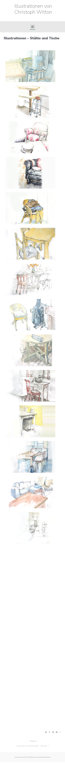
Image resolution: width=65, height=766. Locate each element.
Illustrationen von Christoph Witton (33, 9)
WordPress (46, 757)
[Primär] (32, 26)
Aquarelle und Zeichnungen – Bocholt (31, 746)
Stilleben (33, 741)
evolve (17, 757)
